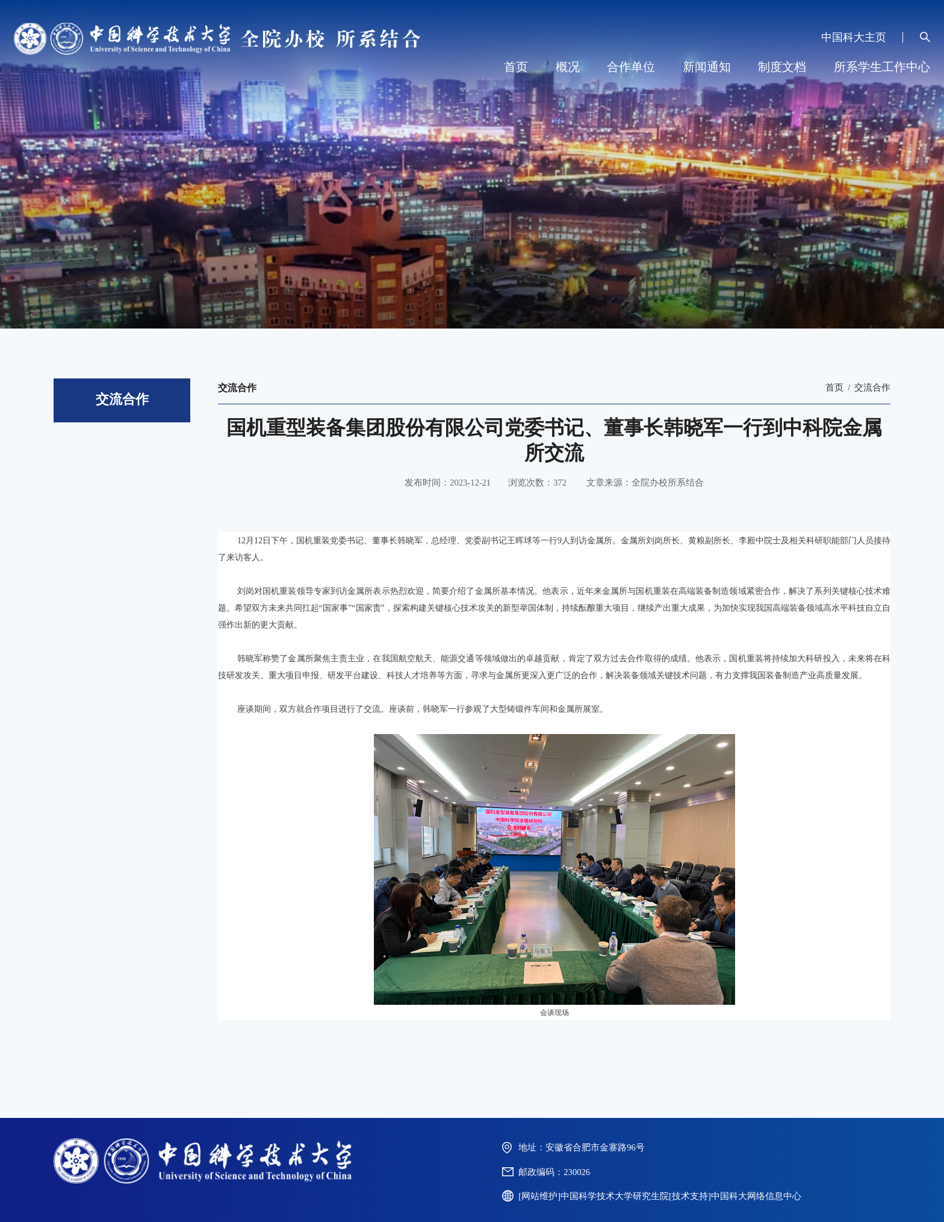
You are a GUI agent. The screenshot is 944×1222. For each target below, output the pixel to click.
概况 (568, 66)
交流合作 (872, 387)
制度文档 (782, 66)
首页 (516, 66)
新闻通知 (707, 66)
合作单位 (631, 66)
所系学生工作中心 (882, 66)
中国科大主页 (853, 37)
